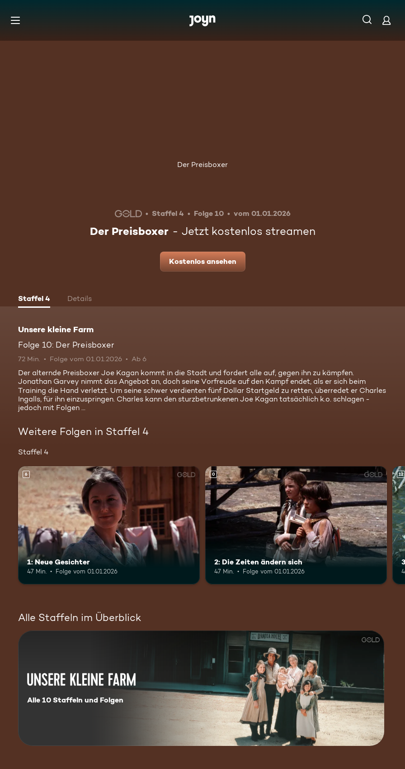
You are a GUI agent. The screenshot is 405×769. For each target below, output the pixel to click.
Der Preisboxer (202, 164)
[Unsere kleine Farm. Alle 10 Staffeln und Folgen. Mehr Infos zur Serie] (201, 688)
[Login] (386, 20)
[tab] (34, 299)
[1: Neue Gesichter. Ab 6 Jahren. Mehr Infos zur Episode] (109, 525)
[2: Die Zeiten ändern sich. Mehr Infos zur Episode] (296, 525)
